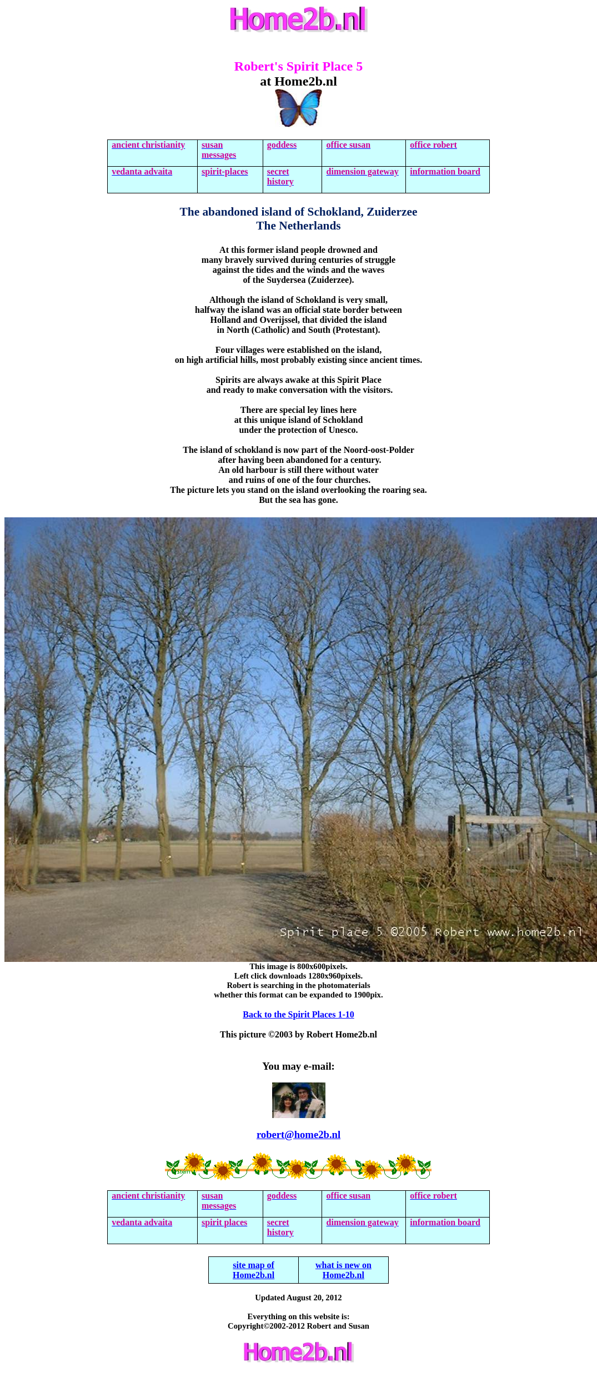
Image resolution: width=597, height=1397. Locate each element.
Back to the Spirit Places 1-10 (298, 1014)
